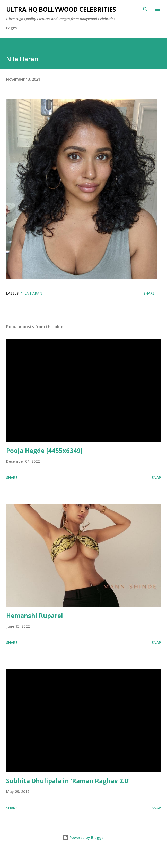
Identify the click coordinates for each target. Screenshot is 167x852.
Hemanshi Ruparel (34, 615)
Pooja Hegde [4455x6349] (44, 450)
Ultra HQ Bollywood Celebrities (61, 9)
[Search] (145, 9)
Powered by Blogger (83, 837)
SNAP (156, 477)
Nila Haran (31, 293)
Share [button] (149, 293)
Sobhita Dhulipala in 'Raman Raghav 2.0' (68, 780)
